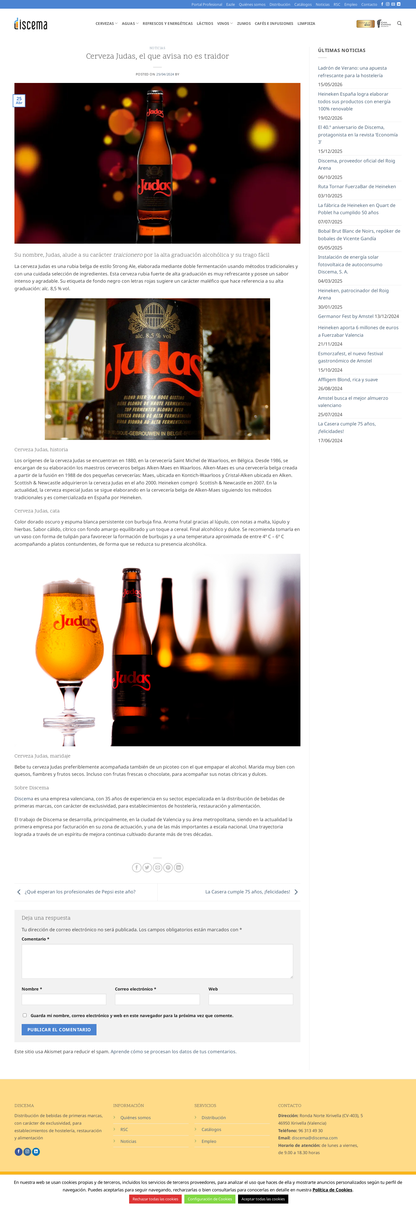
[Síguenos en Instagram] (387, 4)
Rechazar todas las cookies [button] (155, 1199)
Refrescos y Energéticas (168, 23)
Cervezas (107, 23)
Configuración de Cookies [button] (210, 1199)
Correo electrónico (135, 989)
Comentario (35, 939)
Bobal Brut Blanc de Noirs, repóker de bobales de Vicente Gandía (359, 235)
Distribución (280, 4)
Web (213, 989)
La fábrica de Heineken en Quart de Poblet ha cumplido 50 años (356, 209)
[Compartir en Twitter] (147, 868)
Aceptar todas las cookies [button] (263, 1199)
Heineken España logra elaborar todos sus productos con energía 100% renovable (354, 101)
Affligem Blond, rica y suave (348, 379)
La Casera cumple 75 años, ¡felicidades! (252, 891)
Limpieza (306, 23)
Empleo (350, 4)
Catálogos (303, 4)
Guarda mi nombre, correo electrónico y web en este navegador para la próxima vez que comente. (132, 1015)
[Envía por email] (157, 868)
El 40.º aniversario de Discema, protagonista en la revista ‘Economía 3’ (358, 134)
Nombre (32, 989)
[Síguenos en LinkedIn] (398, 4)
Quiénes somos (252, 4)
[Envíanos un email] (393, 4)
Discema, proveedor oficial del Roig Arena (356, 164)
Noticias (323, 4)
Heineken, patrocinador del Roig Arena (353, 294)
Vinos (225, 23)
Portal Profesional (207, 4)
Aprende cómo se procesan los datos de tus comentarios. (174, 1051)
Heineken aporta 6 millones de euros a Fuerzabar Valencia (358, 331)
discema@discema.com (314, 1138)
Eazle (230, 4)
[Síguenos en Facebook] (382, 4)
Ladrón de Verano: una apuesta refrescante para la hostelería (352, 72)
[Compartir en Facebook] (137, 868)
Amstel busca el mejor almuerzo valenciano (353, 402)
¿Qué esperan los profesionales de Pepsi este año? (74, 891)
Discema (24, 798)
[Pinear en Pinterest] (168, 868)
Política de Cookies (332, 1190)
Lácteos (205, 23)
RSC (337, 4)
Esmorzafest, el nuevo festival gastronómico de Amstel (350, 357)
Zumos (244, 23)
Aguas (130, 23)
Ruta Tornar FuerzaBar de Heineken (357, 186)
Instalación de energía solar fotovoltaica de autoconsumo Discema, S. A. (350, 264)
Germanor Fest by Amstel (346, 316)
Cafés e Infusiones (274, 23)
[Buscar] (399, 23)
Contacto (369, 4)
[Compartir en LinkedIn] (178, 868)
